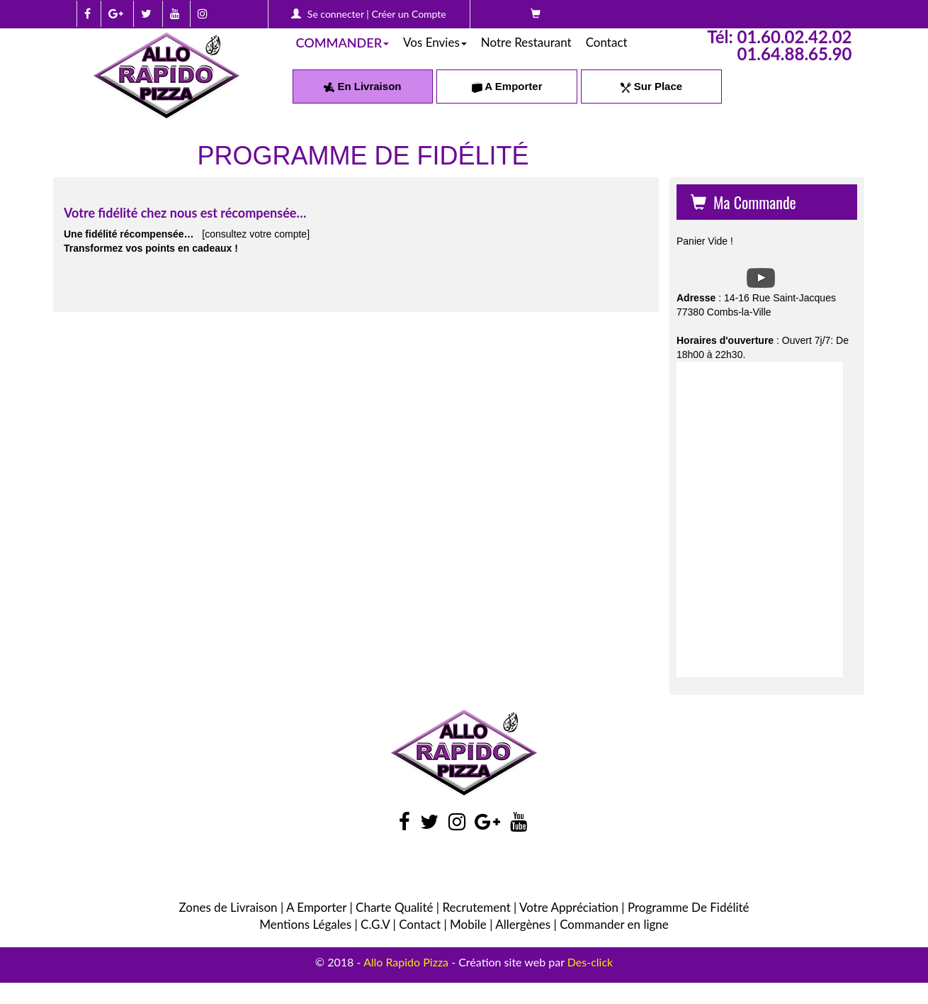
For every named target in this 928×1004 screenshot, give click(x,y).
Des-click (590, 962)
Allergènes (522, 924)
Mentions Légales (305, 924)
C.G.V (375, 924)
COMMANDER (343, 42)
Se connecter (335, 14)
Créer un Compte (408, 14)
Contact (607, 42)
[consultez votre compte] (256, 234)
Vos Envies (435, 42)
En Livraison (362, 86)
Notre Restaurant (526, 42)
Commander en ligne (614, 924)
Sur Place (652, 86)
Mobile (468, 924)
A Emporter (507, 86)
